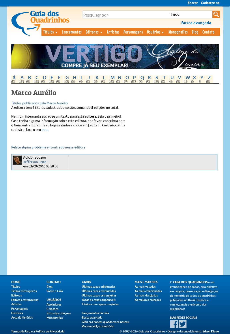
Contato (208, 31)
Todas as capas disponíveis (99, 300)
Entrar (193, 3)
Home (15, 282)
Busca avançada (92, 317)
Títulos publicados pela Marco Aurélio (39, 103)
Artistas (113, 31)
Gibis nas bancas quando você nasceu (105, 322)
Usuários (156, 31)
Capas (86, 282)
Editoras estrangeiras (24, 300)
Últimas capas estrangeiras (99, 295)
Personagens (133, 31)
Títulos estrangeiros (24, 291)
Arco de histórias (22, 317)
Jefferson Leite (34, 162)
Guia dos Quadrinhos (190, 282)
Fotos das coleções (59, 313)
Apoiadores (54, 304)
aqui (45, 130)
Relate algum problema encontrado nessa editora (48, 147)
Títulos (50, 31)
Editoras (94, 31)
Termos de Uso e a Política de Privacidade (37, 331)
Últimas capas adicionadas (99, 286)
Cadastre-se (210, 3)
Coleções (52, 309)
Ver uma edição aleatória (98, 326)
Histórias (17, 313)
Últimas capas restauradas (99, 291)
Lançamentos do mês (95, 313)
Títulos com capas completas (100, 304)
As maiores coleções (148, 300)
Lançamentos (72, 31)
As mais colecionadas (148, 291)
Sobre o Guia (55, 291)
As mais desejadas (146, 295)
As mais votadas (145, 286)
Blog (195, 31)
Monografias (178, 31)
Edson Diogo (211, 331)
